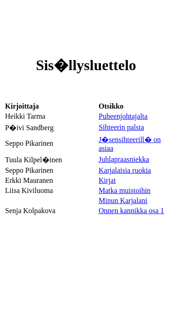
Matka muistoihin (124, 190)
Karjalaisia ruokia (125, 170)
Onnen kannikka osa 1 (131, 210)
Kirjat (107, 180)
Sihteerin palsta (121, 127)
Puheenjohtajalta (123, 116)
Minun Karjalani (123, 200)
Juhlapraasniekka (124, 159)
